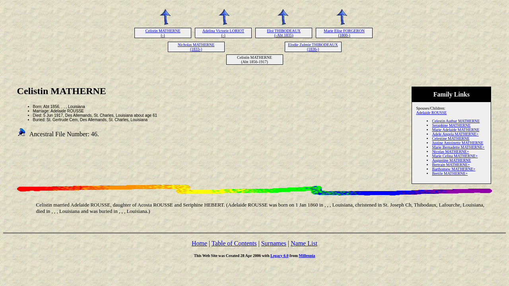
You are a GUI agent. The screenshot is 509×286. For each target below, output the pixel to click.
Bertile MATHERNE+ (450, 173)
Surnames (273, 243)
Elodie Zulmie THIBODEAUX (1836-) (313, 47)
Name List (304, 243)
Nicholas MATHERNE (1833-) (196, 47)
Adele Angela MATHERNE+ (455, 134)
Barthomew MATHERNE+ (453, 169)
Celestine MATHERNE (450, 138)
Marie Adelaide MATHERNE (455, 130)
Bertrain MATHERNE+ (451, 164)
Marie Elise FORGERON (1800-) (344, 33)
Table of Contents (234, 243)
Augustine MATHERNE (451, 160)
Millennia (307, 255)
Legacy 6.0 (279, 255)
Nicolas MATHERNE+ (450, 151)
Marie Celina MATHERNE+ (455, 156)
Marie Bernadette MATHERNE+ (458, 147)
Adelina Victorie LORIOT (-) (223, 33)
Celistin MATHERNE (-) (162, 33)
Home (199, 243)
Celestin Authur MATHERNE (456, 121)
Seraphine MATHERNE (451, 125)
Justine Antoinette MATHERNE (457, 143)
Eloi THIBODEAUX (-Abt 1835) (284, 33)
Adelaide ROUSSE (431, 112)
